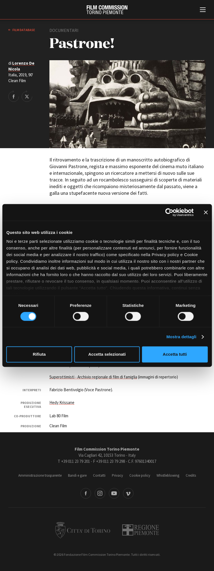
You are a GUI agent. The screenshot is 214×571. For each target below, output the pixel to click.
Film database (23, 30)
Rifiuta (39, 354)
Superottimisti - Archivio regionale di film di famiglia (93, 377)
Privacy (117, 475)
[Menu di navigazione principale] (203, 10)
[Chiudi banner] (206, 212)
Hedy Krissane (61, 402)
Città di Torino (82, 530)
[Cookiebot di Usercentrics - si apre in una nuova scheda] (169, 212)
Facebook (85, 493)
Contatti (99, 475)
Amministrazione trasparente (40, 475)
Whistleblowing (168, 475)
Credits (191, 475)
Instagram (100, 493)
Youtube (114, 493)
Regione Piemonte (140, 529)
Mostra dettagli (181, 336)
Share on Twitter (27, 96)
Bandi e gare (77, 475)
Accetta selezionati (107, 354)
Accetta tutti (175, 354)
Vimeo (128, 493)
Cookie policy (139, 475)
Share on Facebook (13, 96)
